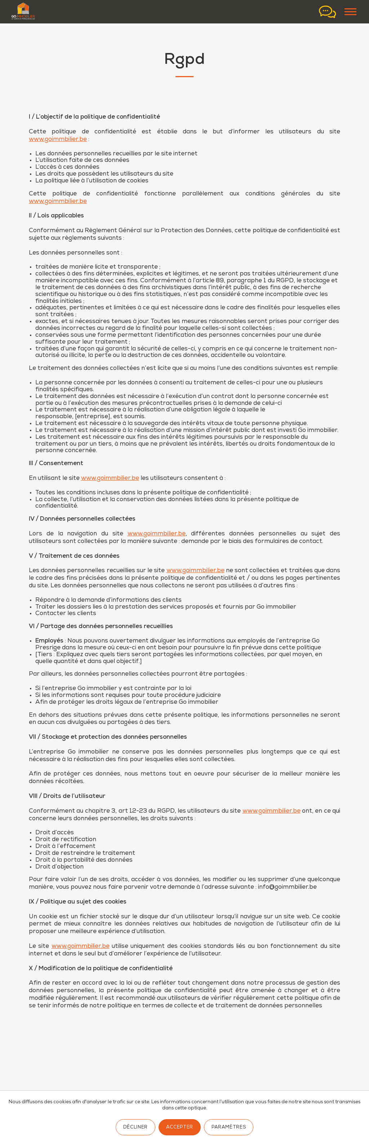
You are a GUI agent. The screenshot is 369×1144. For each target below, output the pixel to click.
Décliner (135, 1127)
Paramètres (229, 1127)
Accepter (179, 1127)
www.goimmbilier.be (58, 140)
